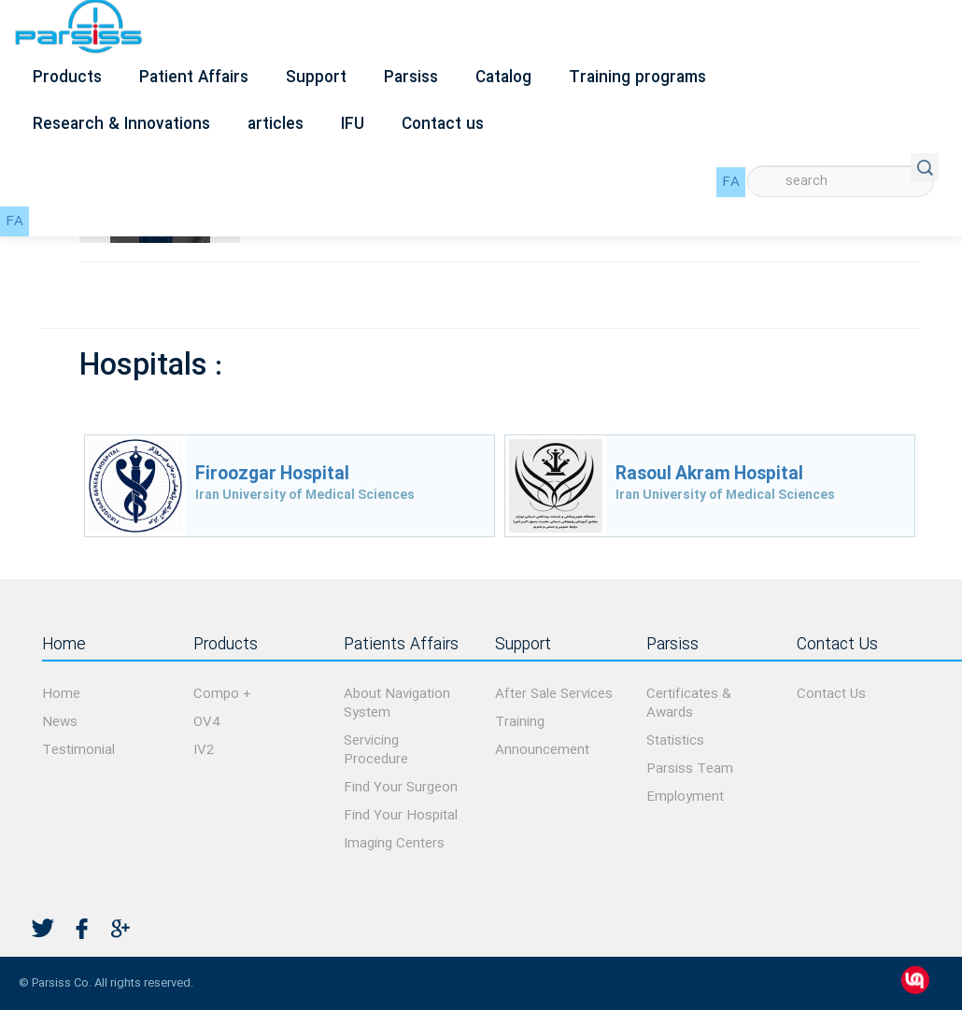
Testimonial (78, 750)
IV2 (203, 750)
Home (61, 694)
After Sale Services (554, 694)
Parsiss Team (689, 769)
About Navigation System (397, 703)
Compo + (222, 694)
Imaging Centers (394, 843)
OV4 (206, 722)
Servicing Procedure (376, 750)
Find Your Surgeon (401, 787)
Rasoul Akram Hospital (709, 475)
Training (520, 722)
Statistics (675, 741)
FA (731, 182)
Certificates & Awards (688, 703)
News (60, 722)
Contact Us (831, 694)
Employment (685, 797)
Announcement (542, 750)
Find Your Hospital (401, 815)
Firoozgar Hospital (272, 475)
